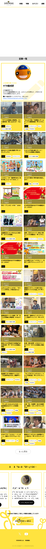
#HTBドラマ (8, 126)
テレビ (3, 126)
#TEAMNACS (32, 129)
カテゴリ (35, 3)
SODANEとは (20, 540)
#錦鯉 (30, 183)
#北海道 (26, 129)
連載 (42, 3)
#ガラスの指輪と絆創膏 (6, 129)
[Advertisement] (23, 31)
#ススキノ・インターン (10, 440)
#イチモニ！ (8, 183)
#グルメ (39, 126)
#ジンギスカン (39, 413)
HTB (17, 440)
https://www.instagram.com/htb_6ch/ (15, 98)
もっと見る (23, 451)
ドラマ (3, 443)
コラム (26, 266)
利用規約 (27, 540)
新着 (21, 3)
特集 (27, 3)
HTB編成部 (6, 117)
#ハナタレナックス (32, 126)
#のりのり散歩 (35, 183)
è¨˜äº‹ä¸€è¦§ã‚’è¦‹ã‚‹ (26, 502)
